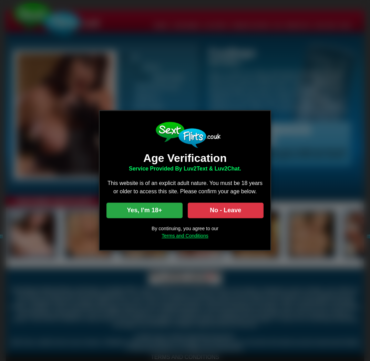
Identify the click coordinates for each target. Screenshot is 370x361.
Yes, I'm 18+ (144, 210)
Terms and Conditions (185, 236)
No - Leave (225, 210)
